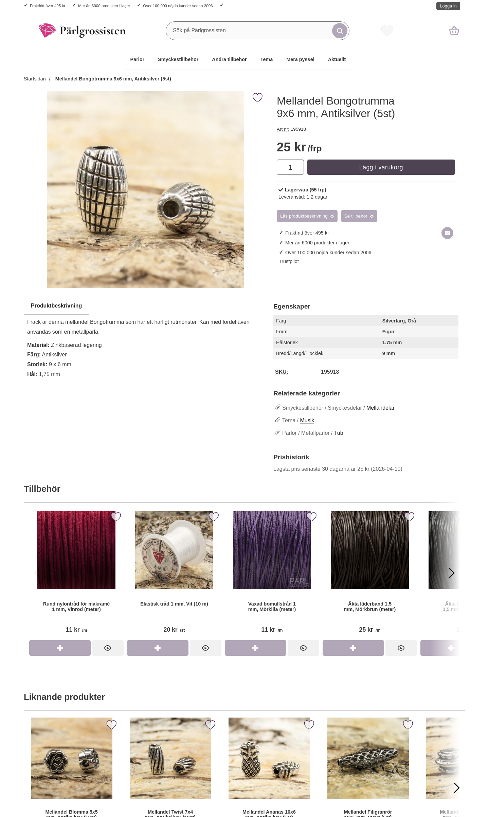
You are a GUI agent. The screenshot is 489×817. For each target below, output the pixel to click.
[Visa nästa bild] (451, 573)
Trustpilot (289, 261)
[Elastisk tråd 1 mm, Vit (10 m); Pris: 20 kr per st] (174, 574)
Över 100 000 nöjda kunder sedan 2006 (178, 5)
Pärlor (137, 59)
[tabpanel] (145, 342)
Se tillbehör (355, 216)
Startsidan (35, 78)
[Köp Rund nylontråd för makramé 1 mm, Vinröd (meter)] (60, 648)
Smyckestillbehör (178, 59)
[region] (145, 306)
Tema (266, 59)
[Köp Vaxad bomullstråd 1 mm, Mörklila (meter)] (255, 648)
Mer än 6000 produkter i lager (104, 5)
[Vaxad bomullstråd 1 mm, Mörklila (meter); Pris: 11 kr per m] (272, 574)
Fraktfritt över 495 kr (47, 5)
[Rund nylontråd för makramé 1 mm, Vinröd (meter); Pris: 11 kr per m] (76, 574)
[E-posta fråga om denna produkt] (447, 233)
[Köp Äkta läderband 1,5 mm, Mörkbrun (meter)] (353, 648)
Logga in (448, 5)
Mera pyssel (300, 59)
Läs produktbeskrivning (304, 216)
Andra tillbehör (229, 59)
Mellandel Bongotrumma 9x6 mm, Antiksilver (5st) (112, 78)
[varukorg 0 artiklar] (454, 30)
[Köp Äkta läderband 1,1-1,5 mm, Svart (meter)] (451, 648)
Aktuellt (337, 59)
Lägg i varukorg (381, 167)
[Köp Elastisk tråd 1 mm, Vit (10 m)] (157, 648)
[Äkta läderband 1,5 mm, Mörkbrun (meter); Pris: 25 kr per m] (370, 574)
